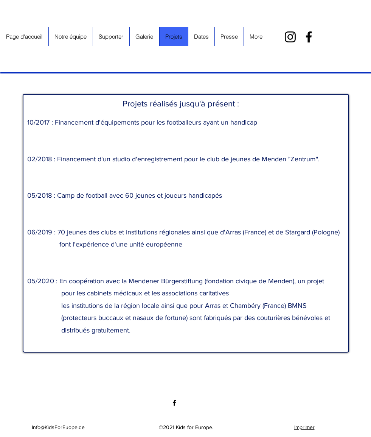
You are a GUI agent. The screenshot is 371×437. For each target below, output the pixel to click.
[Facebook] (308, 37)
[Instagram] (290, 37)
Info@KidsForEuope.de (58, 427)
